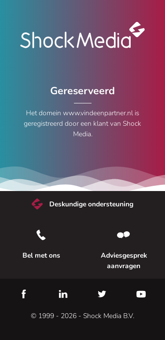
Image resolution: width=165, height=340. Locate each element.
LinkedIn (63, 294)
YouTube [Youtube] (141, 294)
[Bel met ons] (41, 235)
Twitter (102, 294)
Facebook (24, 294)
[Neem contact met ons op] (124, 235)
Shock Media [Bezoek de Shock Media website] (82, 35)
